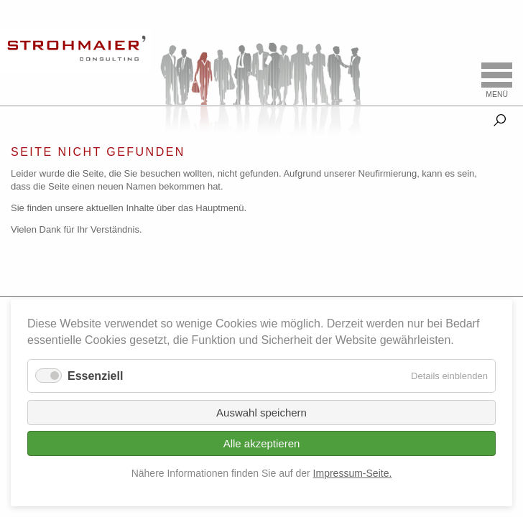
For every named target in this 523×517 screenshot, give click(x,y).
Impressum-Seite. (352, 473)
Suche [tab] (499, 117)
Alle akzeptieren (261, 443)
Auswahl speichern (261, 412)
